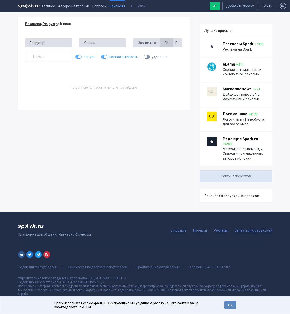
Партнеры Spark (238, 44)
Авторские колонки (73, 6)
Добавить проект (240, 6)
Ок (230, 305)
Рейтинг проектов (236, 176)
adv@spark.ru (169, 267)
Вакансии (117, 6)
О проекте (178, 230)
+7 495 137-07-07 (216, 267)
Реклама (221, 230)
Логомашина (235, 114)
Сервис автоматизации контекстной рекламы (242, 72)
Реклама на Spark (237, 49)
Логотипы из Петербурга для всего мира (243, 121)
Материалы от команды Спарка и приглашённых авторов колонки (243, 154)
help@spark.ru (117, 267)
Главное (48, 6)
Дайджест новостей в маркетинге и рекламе (241, 97)
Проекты (200, 230)
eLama (229, 64)
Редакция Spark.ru (240, 139)
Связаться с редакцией (253, 230)
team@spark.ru (46, 267)
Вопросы (99, 6)
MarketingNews (237, 89)
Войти (267, 6)
